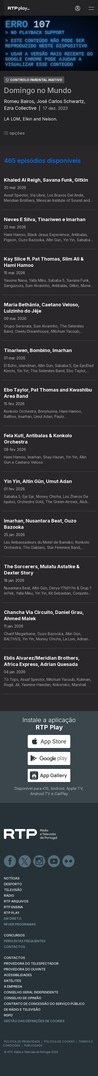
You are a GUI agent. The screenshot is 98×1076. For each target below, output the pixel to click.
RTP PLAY (12, 913)
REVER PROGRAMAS (20, 924)
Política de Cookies (59, 1041)
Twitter (25, 861)
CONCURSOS (14, 935)
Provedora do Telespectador (31, 963)
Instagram (39, 861)
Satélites (12, 981)
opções (14, 133)
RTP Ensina (13, 907)
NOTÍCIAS (12, 878)
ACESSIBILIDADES (18, 975)
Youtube (54, 861)
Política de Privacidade (22, 1041)
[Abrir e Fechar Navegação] (91, 8)
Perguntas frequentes (24, 941)
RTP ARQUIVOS (16, 901)
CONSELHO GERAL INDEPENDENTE (31, 992)
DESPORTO (13, 884)
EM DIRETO (12, 918)
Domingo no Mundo (37, 90)
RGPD (8, 1015)
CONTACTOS (14, 958)
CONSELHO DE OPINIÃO (22, 998)
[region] (49, 43)
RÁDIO (9, 895)
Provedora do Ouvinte (24, 969)
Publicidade (33, 1045)
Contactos (14, 947)
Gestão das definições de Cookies (34, 1021)
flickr (68, 861)
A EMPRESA (13, 986)
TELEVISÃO (13, 890)
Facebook (10, 861)
